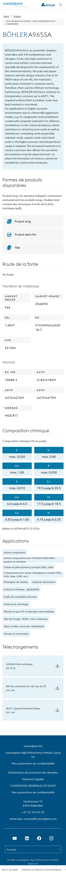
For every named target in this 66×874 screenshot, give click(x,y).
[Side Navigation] (60, 5)
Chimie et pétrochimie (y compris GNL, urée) (28, 567)
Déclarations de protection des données (33, 772)
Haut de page (10, 869)
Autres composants (15, 552)
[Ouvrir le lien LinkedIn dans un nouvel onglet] (26, 838)
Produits (17, 16)
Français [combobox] (11, 849)
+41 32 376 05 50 (33, 812)
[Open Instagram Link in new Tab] (51, 838)
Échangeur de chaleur (16, 581)
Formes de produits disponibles (42, 869)
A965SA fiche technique (19, 664)
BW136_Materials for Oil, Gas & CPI (26, 686)
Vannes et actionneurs (16, 633)
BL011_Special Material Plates (23, 708)
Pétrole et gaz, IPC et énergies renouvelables (29, 611)
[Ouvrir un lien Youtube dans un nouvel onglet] (14, 838)
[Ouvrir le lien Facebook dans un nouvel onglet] (39, 838)
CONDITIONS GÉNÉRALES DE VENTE (33, 786)
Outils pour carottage (16, 604)
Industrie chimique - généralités (21, 589)
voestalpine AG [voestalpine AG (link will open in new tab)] (33, 746)
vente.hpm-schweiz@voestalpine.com (33, 819)
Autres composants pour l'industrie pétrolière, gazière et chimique (29, 560)
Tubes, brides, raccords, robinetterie (24, 626)
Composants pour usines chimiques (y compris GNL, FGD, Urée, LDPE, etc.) (33, 574)
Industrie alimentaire (43, 581)
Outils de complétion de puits (20, 596)
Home (6, 16)
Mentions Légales (33, 779)
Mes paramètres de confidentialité (33, 763)
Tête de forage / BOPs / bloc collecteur (26, 618)
